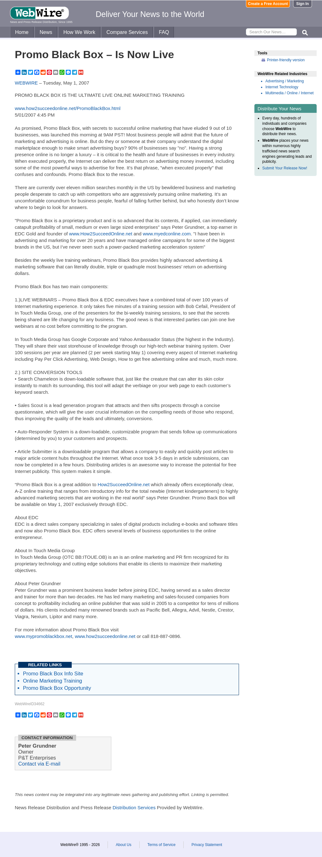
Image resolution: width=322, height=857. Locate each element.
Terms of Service (161, 845)
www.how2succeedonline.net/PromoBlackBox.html (67, 108)
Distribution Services (134, 807)
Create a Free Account (268, 4)
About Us (123, 845)
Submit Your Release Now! (284, 168)
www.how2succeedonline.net (105, 636)
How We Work (79, 32)
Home (22, 32)
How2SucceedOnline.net (123, 484)
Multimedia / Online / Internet (289, 93)
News (46, 32)
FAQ (164, 32)
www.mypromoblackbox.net (43, 636)
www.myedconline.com (167, 233)
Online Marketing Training (52, 681)
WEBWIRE (26, 82)
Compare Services (127, 32)
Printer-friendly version (286, 60)
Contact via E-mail (39, 763)
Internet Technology (281, 87)
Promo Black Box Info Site (53, 673)
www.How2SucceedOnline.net (100, 233)
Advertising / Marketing (284, 81)
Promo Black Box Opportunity (57, 688)
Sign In (302, 4)
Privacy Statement (207, 845)
